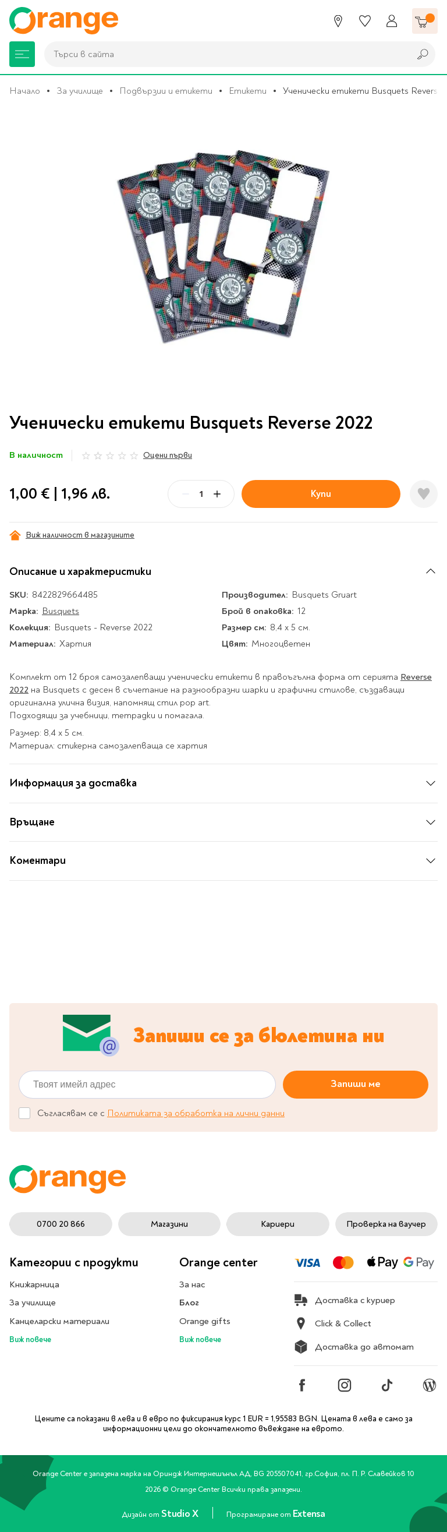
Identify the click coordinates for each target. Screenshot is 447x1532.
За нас (192, 1284)
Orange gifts (204, 1321)
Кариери (278, 1224)
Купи (321, 494)
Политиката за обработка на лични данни (196, 1114)
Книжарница (34, 1284)
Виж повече (30, 1339)
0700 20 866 (61, 1224)
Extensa (309, 1514)
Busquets (60, 611)
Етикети (248, 91)
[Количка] (425, 21)
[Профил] (391, 21)
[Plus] (217, 494)
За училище (79, 91)
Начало (24, 91)
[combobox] (224, 54)
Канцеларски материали (59, 1321)
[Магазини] (338, 21)
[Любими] (365, 21)
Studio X (180, 1514)
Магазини (169, 1224)
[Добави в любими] (424, 494)
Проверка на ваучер (386, 1224)
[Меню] (22, 54)
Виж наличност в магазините (71, 535)
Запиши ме (356, 1084)
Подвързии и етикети (165, 91)
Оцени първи (167, 455)
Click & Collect (332, 1323)
